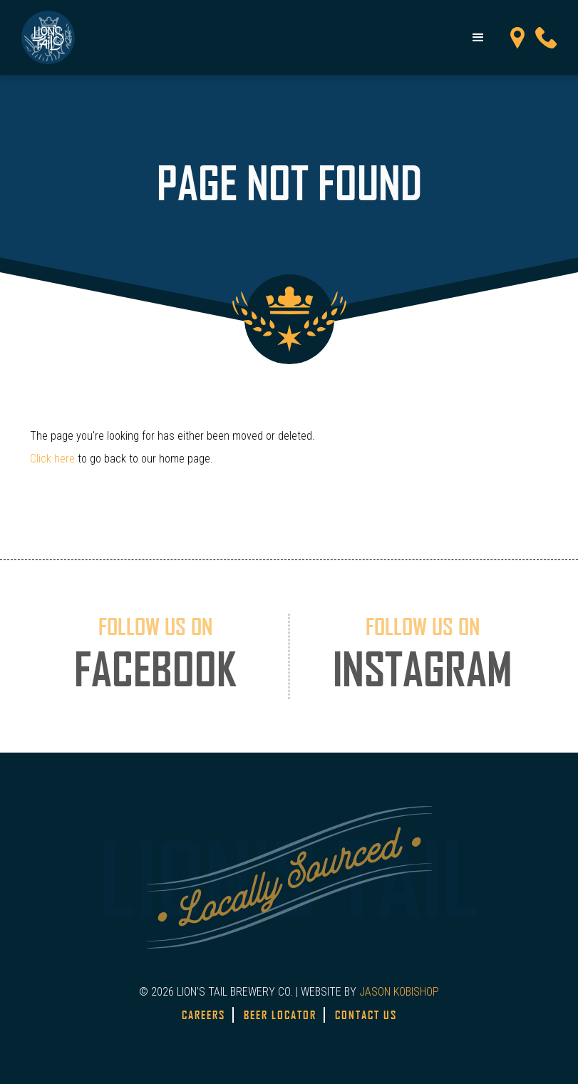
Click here (52, 458)
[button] (478, 37)
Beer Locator (280, 1015)
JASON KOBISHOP (399, 991)
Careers (203, 1015)
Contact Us (366, 1015)
